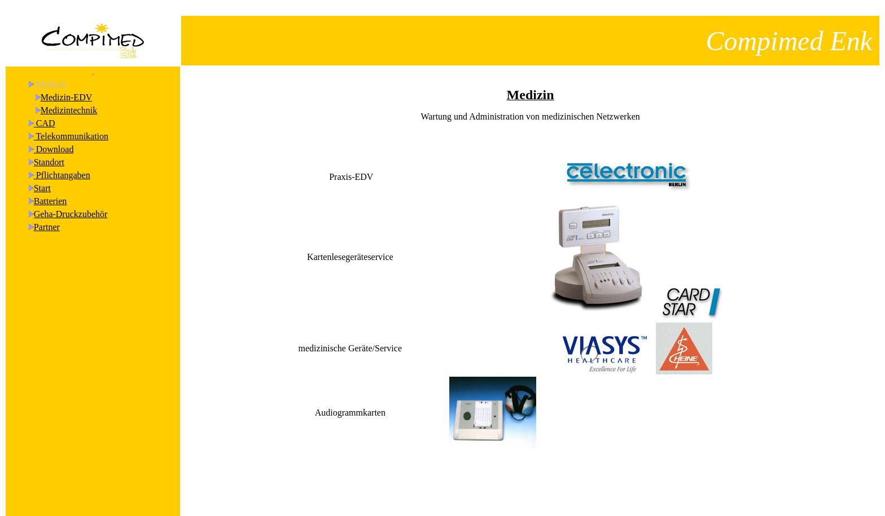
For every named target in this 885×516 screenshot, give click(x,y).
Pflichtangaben (62, 165)
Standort (49, 152)
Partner (47, 217)
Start (42, 178)
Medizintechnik (69, 100)
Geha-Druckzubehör (71, 204)
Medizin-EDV (67, 87)
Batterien (50, 191)
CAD (44, 113)
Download (54, 139)
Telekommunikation (71, 126)
